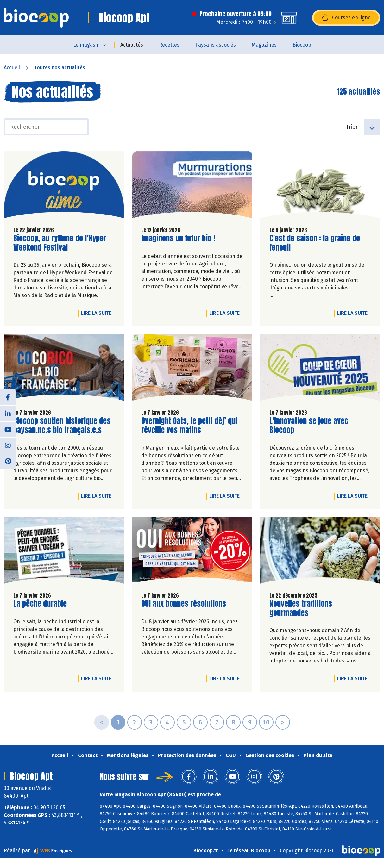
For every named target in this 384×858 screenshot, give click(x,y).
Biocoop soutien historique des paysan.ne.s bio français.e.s (61, 425)
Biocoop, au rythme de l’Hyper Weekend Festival (59, 243)
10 (266, 722)
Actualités (131, 45)
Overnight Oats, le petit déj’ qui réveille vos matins (189, 425)
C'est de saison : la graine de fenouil (314, 243)
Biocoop (302, 45)
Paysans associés (215, 45)
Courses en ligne (346, 18)
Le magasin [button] (86, 45)
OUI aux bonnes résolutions (183, 603)
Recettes (169, 45)
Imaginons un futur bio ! (178, 238)
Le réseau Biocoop (248, 851)
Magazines (264, 45)
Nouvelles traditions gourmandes (305, 608)
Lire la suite (98, 313)
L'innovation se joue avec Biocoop (308, 425)
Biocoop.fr (205, 851)
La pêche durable (40, 603)
